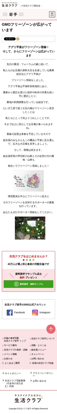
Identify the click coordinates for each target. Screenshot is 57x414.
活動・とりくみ (38, 345)
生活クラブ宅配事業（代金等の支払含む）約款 (15, 383)
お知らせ (8, 358)
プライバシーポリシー (43, 374)
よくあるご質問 (12, 363)
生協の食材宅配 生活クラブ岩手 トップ (15, 339)
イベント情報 (10, 354)
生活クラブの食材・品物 (15, 349)
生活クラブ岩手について (43, 338)
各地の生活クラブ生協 (42, 363)
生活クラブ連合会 (31, 6)
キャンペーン (37, 354)
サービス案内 (10, 345)
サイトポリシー (13, 373)
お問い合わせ (37, 358)
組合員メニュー (38, 349)
